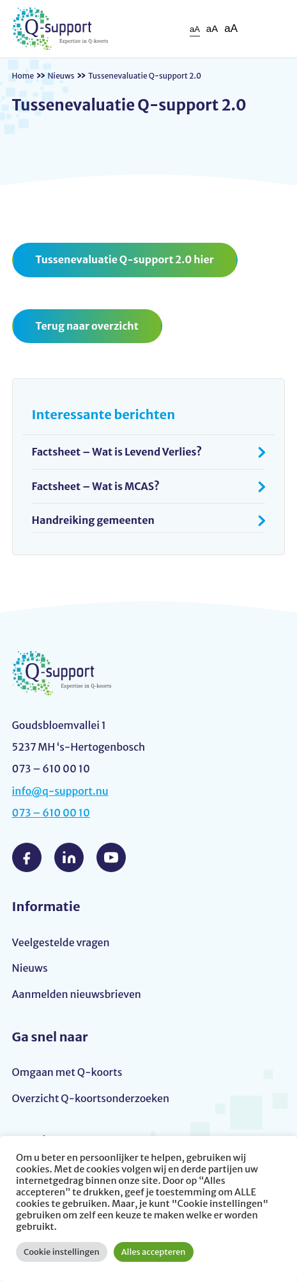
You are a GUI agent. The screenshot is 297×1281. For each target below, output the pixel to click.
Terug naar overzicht (87, 325)
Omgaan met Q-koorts (67, 1072)
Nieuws (61, 76)
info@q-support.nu (60, 791)
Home (23, 76)
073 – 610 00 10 (51, 812)
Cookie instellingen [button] (62, 1251)
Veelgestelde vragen (61, 942)
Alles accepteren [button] (153, 1251)
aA (195, 29)
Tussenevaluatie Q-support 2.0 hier (125, 259)
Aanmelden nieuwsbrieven (76, 994)
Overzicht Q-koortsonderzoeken (90, 1098)
